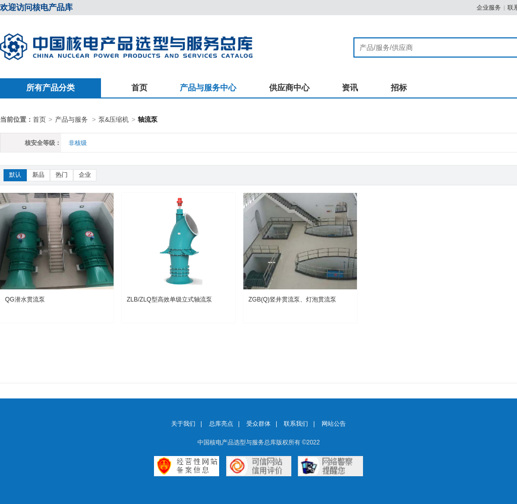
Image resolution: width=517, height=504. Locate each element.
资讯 (350, 87)
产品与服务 (71, 119)
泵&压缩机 (113, 119)
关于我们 (183, 423)
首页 (139, 87)
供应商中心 (289, 87)
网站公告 (334, 423)
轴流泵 (148, 119)
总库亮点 (221, 423)
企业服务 (489, 7)
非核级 (78, 142)
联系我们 (296, 423)
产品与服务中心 (208, 87)
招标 (399, 87)
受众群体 (258, 423)
